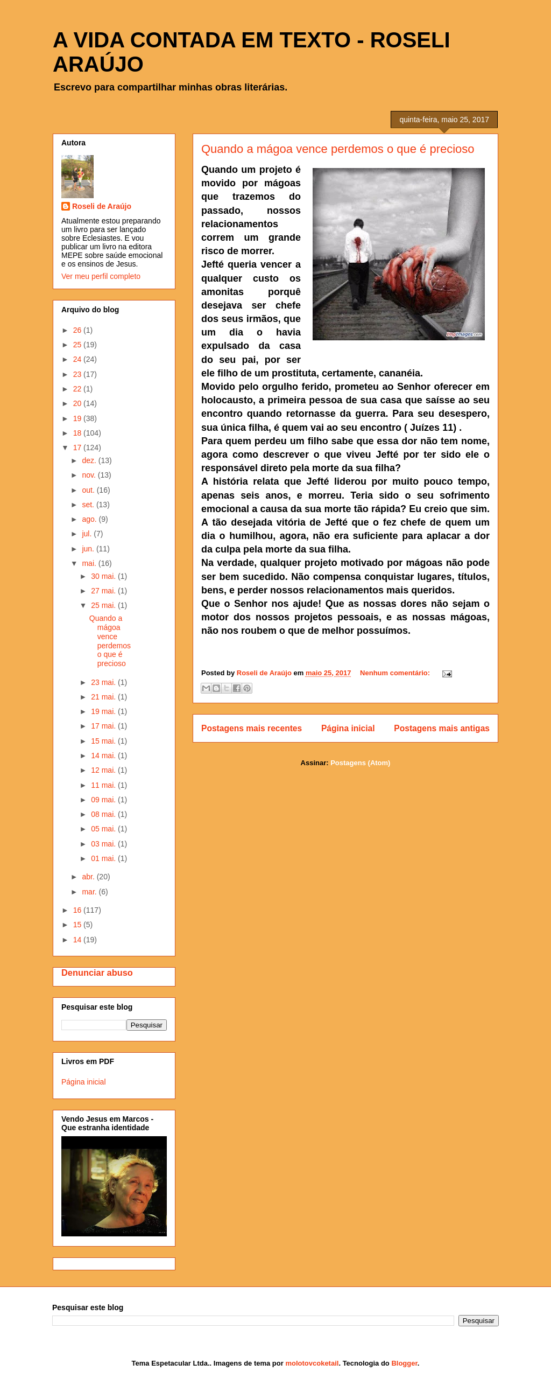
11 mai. (104, 785)
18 (78, 433)
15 (78, 924)
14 (78, 939)
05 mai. (104, 828)
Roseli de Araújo (101, 206)
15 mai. (104, 741)
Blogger (404, 1363)
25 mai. (104, 605)
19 (78, 418)
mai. (90, 563)
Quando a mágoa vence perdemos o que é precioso (338, 149)
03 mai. (104, 844)
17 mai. (104, 726)
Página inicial (348, 728)
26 (78, 330)
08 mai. (104, 814)
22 (78, 388)
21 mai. (104, 696)
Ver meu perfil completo (100, 276)
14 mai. (104, 755)
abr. (89, 876)
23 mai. (104, 682)
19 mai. (104, 711)
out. (89, 490)
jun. (89, 548)
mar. (90, 891)
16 (78, 910)
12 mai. (104, 770)
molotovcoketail (311, 1363)
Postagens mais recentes (251, 728)
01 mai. (104, 858)
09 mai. (104, 799)
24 (78, 359)
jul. (88, 533)
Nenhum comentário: (396, 673)
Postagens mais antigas (442, 728)
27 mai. (104, 590)
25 (78, 344)
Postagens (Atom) (360, 763)
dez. (90, 460)
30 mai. (104, 576)
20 (78, 403)
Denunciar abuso (97, 972)
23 (78, 374)
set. (89, 504)
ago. (90, 519)
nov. (89, 475)
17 (78, 447)
